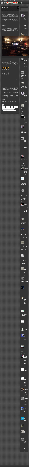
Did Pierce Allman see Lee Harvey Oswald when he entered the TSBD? (26, 209)
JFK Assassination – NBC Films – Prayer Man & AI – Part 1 (24, 110)
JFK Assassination (12, 8)
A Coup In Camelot (12, 27)
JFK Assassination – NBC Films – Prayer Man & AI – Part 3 (24, 77)
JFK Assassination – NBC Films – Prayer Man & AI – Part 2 (24, 88)
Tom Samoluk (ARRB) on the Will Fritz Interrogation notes (24, 316)
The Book (25, 425)
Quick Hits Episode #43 (25, 432)
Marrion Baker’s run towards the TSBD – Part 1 (26, 96)
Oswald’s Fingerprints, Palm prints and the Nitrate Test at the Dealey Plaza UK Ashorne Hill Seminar (24, 196)
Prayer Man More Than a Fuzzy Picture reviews (26, 380)
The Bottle (26, 329)
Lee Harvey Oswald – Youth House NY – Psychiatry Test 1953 (26, 444)
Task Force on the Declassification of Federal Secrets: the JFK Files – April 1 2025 (24, 248)
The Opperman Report (25, 371)
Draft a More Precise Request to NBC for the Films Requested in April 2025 (26, 144)
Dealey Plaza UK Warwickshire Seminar (23, 224)
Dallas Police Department (5, 8)
